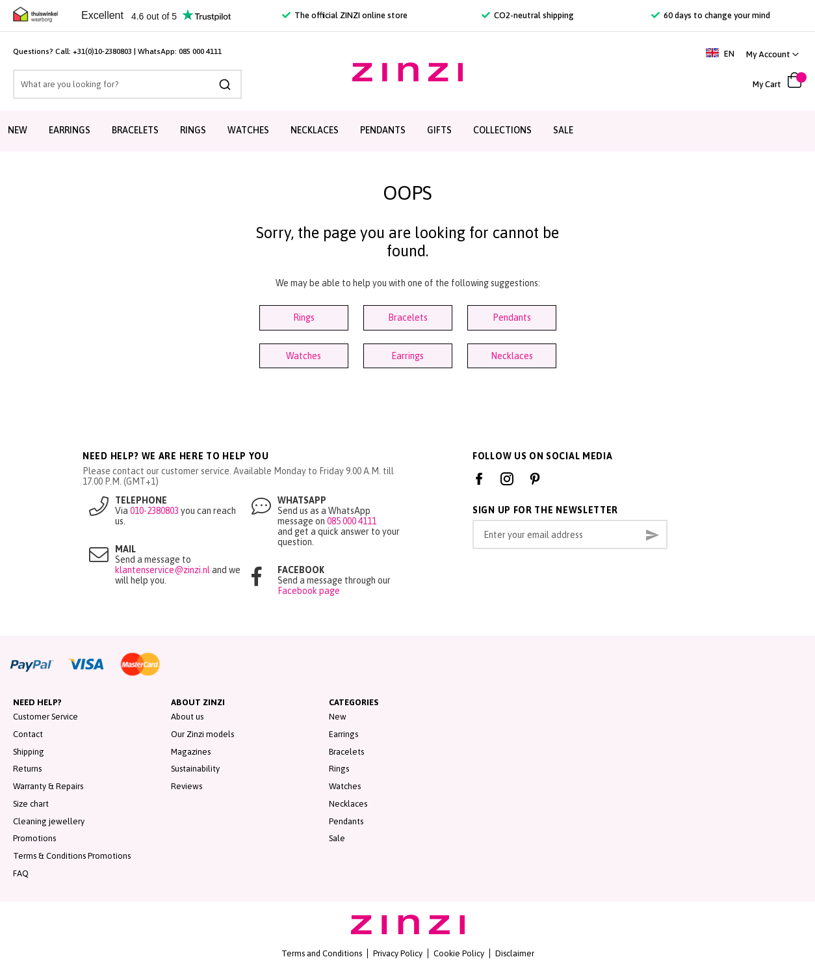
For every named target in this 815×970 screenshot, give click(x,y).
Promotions (34, 838)
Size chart (31, 804)
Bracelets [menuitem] (135, 130)
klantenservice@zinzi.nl (162, 570)
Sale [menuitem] (563, 130)
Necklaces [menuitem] (315, 130)
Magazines (191, 752)
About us (187, 716)
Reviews (186, 786)
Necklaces (512, 356)
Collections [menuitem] (502, 130)
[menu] (407, 131)
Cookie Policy (458, 953)
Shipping (28, 752)
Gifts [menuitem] (439, 130)
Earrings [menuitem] (69, 130)
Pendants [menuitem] (383, 130)
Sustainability (195, 769)
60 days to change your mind (710, 15)
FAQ (21, 873)
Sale (337, 838)
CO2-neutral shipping (528, 15)
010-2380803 (154, 510)
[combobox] (127, 84)
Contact (28, 734)
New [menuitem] (17, 130)
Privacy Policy (397, 953)
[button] (772, 54)
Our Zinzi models (202, 734)
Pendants (512, 317)
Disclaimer (514, 953)
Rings (304, 317)
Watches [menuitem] (248, 130)
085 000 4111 (200, 51)
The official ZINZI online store (345, 15)
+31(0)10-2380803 (102, 51)
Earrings (407, 356)
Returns (27, 769)
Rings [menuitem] (193, 130)
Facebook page (309, 591)
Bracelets (408, 317)
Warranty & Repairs (48, 786)
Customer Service (45, 716)
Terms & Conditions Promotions (72, 856)
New (337, 716)
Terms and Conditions (321, 953)
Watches (303, 356)
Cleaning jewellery (48, 821)
